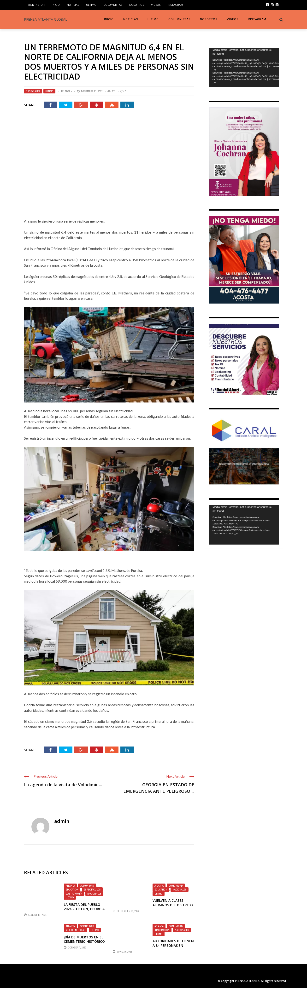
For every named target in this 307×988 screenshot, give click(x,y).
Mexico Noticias (75, 930)
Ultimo (91, 4)
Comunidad (87, 885)
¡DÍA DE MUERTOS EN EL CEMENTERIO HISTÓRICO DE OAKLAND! (84, 941)
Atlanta (70, 885)
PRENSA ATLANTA (247, 981)
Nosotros (136, 4)
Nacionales (33, 91)
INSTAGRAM (175, 4)
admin (68, 91)
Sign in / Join (36, 4)
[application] (244, 67)
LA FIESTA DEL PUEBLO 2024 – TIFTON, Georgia (84, 906)
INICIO (56, 4)
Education (72, 889)
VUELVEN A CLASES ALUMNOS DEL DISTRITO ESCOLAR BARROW (173, 904)
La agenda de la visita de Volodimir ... (63, 784)
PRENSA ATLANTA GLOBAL (45, 19)
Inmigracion (162, 930)
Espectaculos (92, 889)
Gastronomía (74, 893)
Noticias (73, 4)
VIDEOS (155, 4)
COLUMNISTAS (113, 4)
